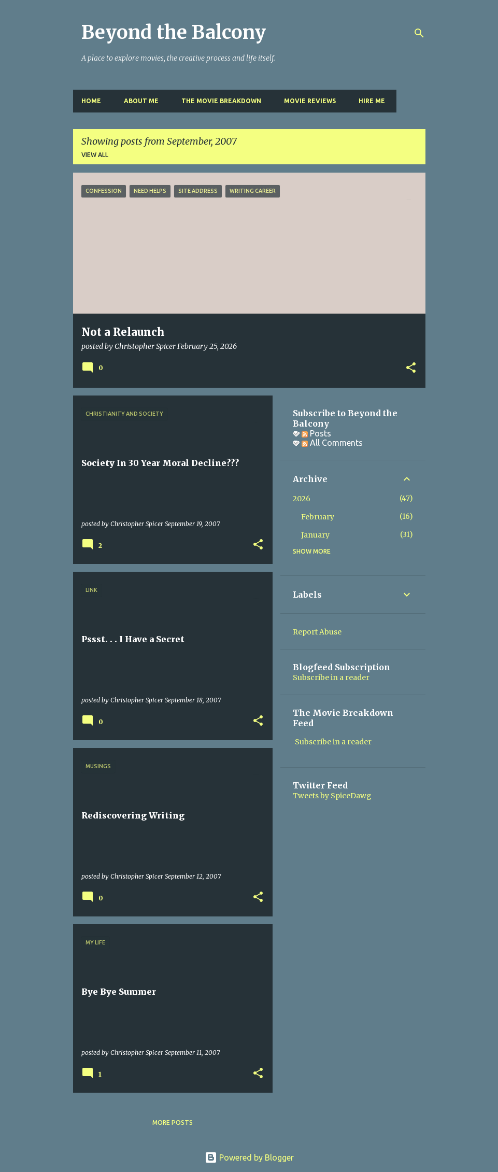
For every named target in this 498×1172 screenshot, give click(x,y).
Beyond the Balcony (173, 32)
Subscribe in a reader (331, 677)
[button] (411, 368)
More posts (172, 1122)
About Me (141, 100)
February (317, 516)
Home (91, 100)
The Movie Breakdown (221, 100)
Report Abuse (317, 632)
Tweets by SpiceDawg (332, 795)
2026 (301, 498)
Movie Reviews (310, 100)
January (315, 535)
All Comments (332, 442)
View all (94, 154)
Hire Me (372, 100)
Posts (316, 433)
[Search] (419, 33)
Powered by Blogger (249, 1157)
